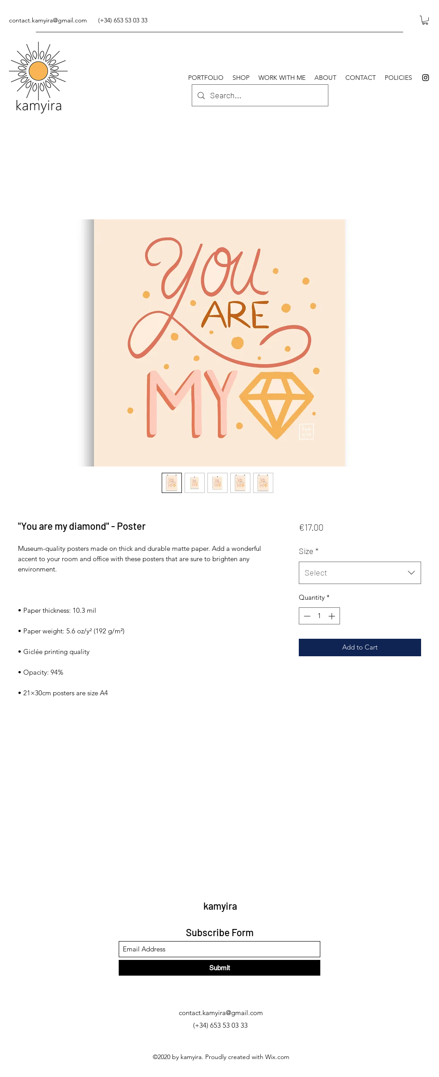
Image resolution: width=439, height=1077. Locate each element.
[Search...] (259, 95)
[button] (425, 20)
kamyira (220, 905)
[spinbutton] (319, 616)
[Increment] (333, 616)
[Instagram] (425, 77)
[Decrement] (306, 616)
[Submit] (219, 968)
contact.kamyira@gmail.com (48, 20)
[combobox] (360, 573)
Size (308, 551)
